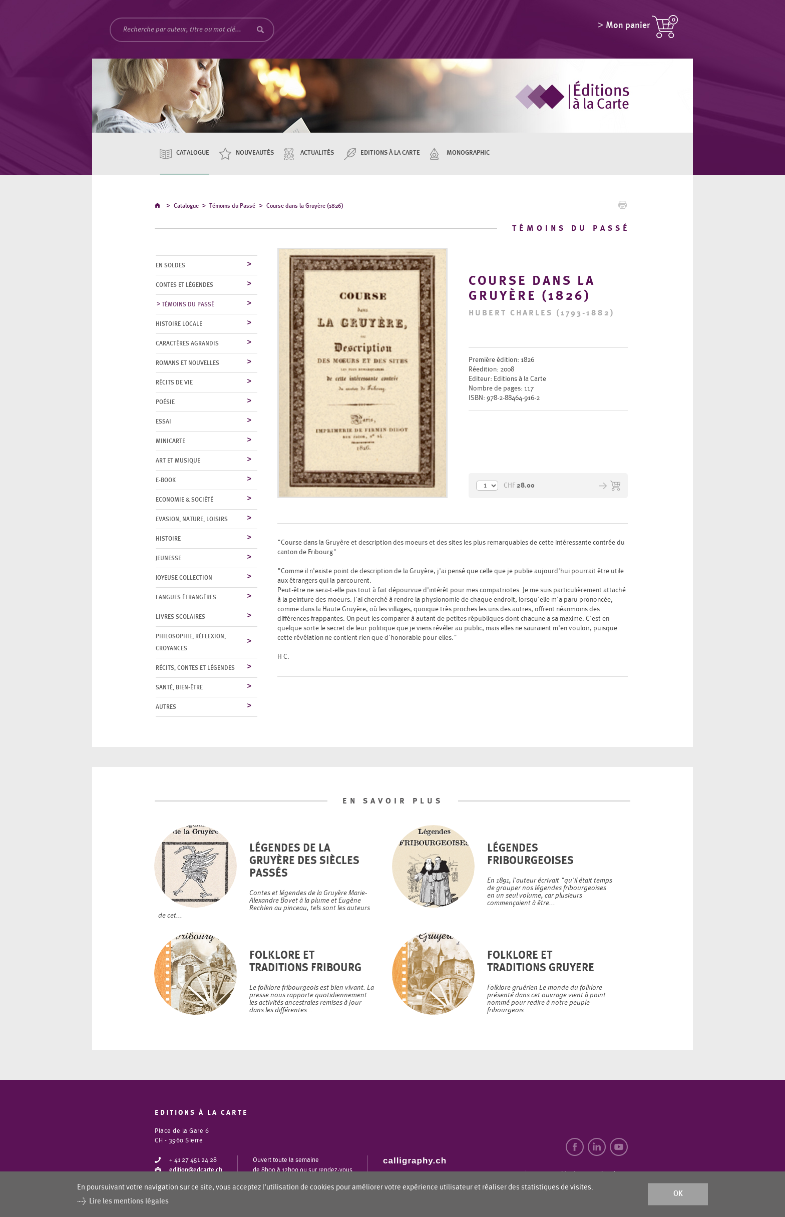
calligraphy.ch (415, 1161)
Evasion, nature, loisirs (192, 520)
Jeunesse (168, 559)
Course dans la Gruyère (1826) (304, 207)
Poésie (165, 402)
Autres (166, 707)
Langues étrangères (186, 598)
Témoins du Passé (232, 207)
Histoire (168, 539)
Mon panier (628, 27)
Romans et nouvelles (187, 363)
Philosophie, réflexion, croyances (191, 643)
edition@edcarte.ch (195, 1170)
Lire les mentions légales (129, 1201)
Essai (163, 422)
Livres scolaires (180, 617)
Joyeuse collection (184, 578)
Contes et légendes (184, 285)
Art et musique (178, 461)
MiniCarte (170, 442)
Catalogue (192, 153)
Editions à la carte (390, 153)
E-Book (166, 481)
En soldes (170, 266)
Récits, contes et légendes (195, 668)
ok (678, 1194)
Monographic (468, 153)
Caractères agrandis (187, 344)
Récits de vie (174, 383)
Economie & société (184, 500)
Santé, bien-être (179, 688)
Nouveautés (255, 153)
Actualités (317, 153)
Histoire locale (179, 324)
